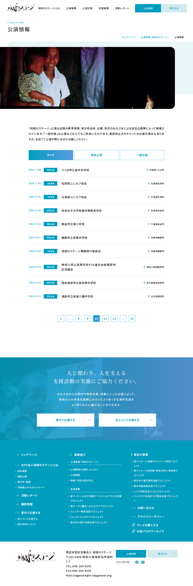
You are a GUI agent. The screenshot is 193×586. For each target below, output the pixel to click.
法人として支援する (127, 420)
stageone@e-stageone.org (92, 575)
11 (105, 318)
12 (114, 318)
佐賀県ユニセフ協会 (74, 183)
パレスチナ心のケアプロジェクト (87, 516)
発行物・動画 (24, 481)
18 (132, 318)
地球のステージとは (49, 8)
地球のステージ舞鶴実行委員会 (81, 251)
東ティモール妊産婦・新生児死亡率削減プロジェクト (156, 473)
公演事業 (71, 8)
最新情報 (27, 504)
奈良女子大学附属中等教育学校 (82, 211)
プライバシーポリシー (151, 516)
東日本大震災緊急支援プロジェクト (152, 480)
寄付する (174, 8)
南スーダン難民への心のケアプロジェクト (91, 506)
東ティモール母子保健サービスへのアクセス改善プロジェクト (96, 498)
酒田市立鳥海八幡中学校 (77, 296)
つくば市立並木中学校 (75, 170)
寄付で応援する (65, 420)
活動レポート (122, 8)
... (69, 318)
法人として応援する (27, 518)
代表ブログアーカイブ (150, 531)
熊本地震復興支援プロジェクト (150, 486)
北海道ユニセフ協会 (74, 197)
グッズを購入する (147, 525)
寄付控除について (26, 524)
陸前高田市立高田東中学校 (79, 283)
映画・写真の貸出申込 (81, 480)
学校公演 (96, 155)
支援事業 (103, 8)
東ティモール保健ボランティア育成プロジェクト (156, 463)
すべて (51, 155)
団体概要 (22, 471)
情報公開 (22, 476)
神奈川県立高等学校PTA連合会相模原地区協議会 (89, 267)
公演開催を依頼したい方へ (84, 469)
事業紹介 (80, 455)
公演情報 (75, 475)
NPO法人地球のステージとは (40, 465)
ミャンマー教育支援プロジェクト (87, 511)
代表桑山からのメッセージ (31, 487)
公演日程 (87, 8)
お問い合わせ (146, 508)
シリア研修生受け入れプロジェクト (152, 491)
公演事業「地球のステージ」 (155, 37)
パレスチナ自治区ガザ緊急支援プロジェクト (156, 498)
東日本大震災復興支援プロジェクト (88, 522)
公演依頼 (148, 8)
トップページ (128, 37)
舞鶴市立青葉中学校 (74, 238)
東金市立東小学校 (73, 224)
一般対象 (142, 155)
